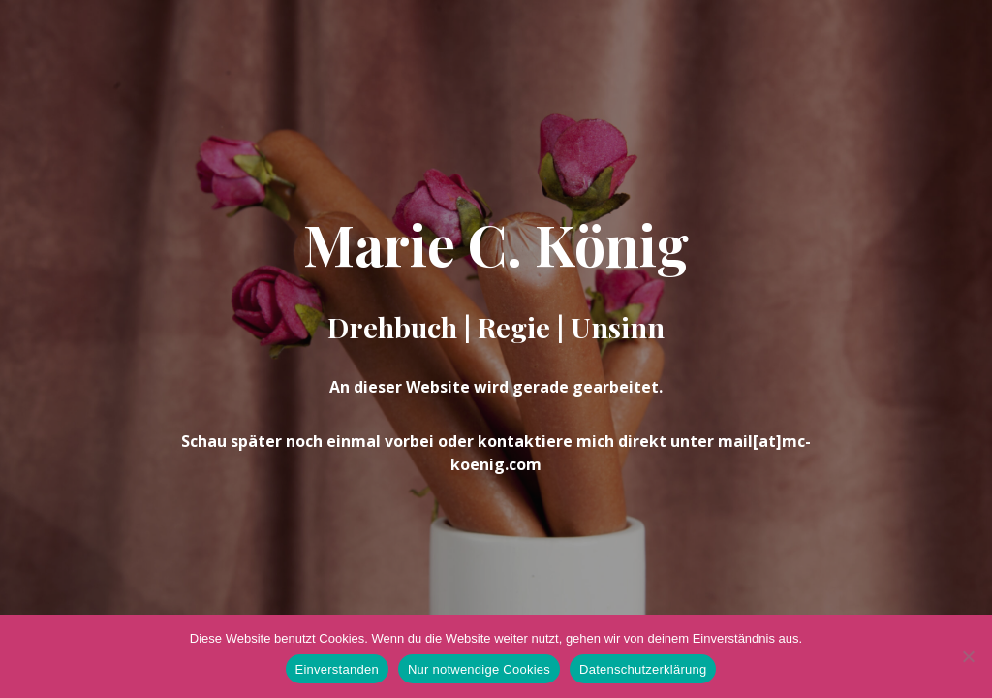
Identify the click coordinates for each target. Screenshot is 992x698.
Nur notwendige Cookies (479, 669)
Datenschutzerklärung (642, 669)
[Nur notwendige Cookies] (967, 656)
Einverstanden (337, 669)
